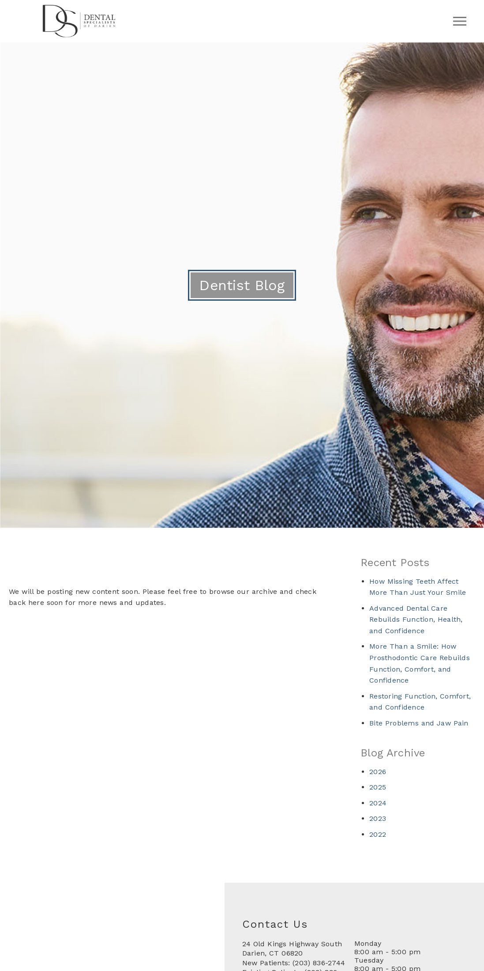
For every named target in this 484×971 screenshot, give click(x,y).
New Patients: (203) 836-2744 (293, 963)
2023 (377, 818)
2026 (377, 771)
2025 (377, 787)
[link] (79, 35)
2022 (377, 834)
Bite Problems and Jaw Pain (419, 723)
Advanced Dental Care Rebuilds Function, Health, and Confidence (416, 619)
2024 (377, 803)
